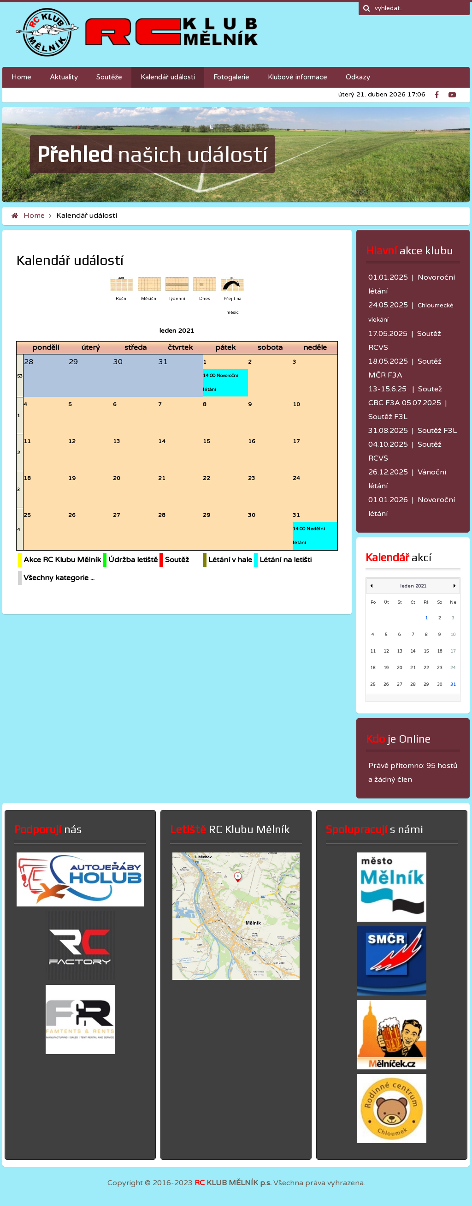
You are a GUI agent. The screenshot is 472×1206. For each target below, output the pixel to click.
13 (116, 441)
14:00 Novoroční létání (220, 382)
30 (251, 515)
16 (251, 441)
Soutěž (177, 559)
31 (296, 515)
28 (161, 515)
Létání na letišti (286, 559)
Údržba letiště (133, 559)
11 (27, 441)
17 (296, 441)
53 (20, 376)
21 (161, 478)
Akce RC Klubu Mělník (62, 559)
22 (206, 478)
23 (251, 478)
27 (116, 515)
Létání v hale (230, 559)
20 (116, 478)
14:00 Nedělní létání (309, 536)
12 (72, 441)
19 (72, 478)
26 (72, 515)
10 (296, 404)
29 (206, 515)
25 (27, 515)
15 (206, 441)
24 (296, 478)
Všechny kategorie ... (59, 577)
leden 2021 (413, 586)
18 (27, 478)
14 (161, 441)
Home (34, 215)
